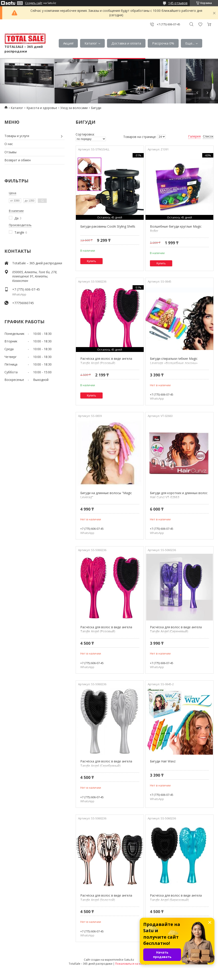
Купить (91, 261)
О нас (8, 144)
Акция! (68, 43)
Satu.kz (129, 960)
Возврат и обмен (17, 160)
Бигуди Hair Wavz (163, 761)
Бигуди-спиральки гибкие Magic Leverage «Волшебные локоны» (174, 360)
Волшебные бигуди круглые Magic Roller (176, 228)
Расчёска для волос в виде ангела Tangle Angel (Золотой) (106, 897)
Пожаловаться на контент (132, 964)
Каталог (91, 43)
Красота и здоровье (41, 108)
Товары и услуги (16, 136)
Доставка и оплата (126, 43)
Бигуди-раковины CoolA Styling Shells (107, 226)
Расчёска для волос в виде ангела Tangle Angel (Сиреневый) (176, 629)
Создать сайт (33, 3)
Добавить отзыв (200, 24)
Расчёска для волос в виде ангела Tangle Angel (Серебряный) (106, 763)
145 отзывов (178, 3)
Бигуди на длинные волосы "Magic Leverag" (106, 495)
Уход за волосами (74, 108)
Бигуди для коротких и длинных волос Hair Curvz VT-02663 (179, 495)
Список (208, 136)
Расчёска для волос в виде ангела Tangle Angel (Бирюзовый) (176, 897)
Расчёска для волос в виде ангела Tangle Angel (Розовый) (106, 360)
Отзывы (10, 152)
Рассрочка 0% (163, 43)
